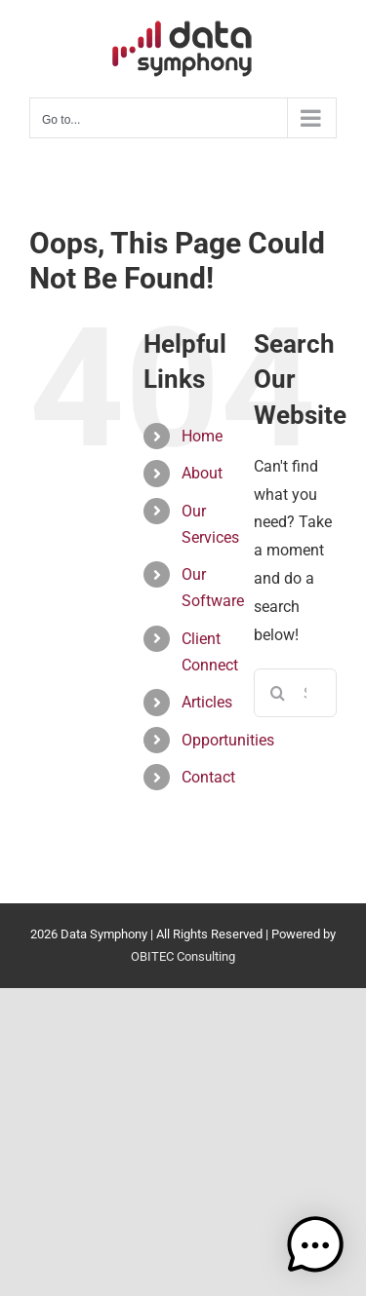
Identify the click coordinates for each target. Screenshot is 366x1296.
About (202, 473)
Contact (208, 777)
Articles (207, 702)
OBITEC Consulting (183, 956)
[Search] (278, 692)
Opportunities (228, 740)
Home (202, 436)
